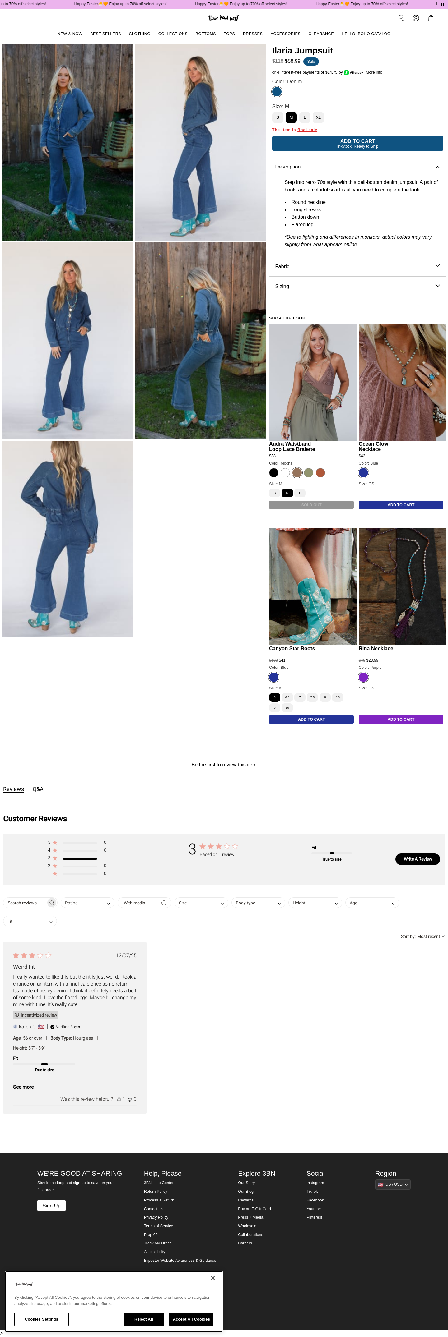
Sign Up (51, 1205)
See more (23, 1087)
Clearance (321, 34)
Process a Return (159, 1200)
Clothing (139, 34)
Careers (245, 1243)
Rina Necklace (376, 648)
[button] (77, 844)
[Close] (213, 1278)
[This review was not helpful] (130, 1099)
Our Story (246, 1183)
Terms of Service (158, 1226)
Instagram (315, 1183)
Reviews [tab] (13, 789)
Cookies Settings (41, 1319)
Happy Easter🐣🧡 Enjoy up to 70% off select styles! (125, 4)
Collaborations (250, 1235)
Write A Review (418, 859)
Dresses (253, 34)
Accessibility (155, 1252)
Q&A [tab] (38, 789)
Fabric (357, 266)
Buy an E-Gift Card (254, 1209)
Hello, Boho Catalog (366, 34)
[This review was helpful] (119, 1099)
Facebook (315, 1200)
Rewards (246, 1200)
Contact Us (153, 1209)
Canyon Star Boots (292, 648)
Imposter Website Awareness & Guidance (180, 1260)
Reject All (143, 1319)
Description (357, 167)
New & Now (70, 34)
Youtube (314, 1209)
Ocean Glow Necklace (373, 446)
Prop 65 (151, 1235)
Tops (229, 34)
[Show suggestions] (393, 1184)
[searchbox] (24, 903)
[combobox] (87, 902)
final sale (307, 130)
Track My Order (157, 1243)
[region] (114, 1301)
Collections (173, 34)
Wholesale (247, 1226)
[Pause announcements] (442, 4)
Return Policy (155, 1191)
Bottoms (206, 34)
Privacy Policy (156, 1217)
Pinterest (314, 1217)
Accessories (286, 34)
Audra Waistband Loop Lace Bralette (292, 446)
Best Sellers (105, 34)
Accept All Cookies (191, 1319)
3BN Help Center (159, 1183)
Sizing (357, 286)
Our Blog (246, 1191)
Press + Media (250, 1217)
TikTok (312, 1191)
